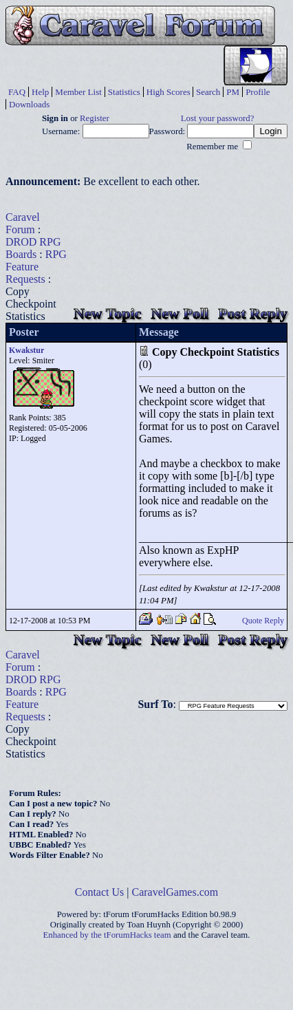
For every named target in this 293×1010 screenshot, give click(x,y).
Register (94, 118)
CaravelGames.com (175, 892)
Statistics (124, 92)
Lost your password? (217, 118)
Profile (258, 92)
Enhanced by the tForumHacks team (107, 935)
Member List (78, 92)
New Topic (107, 313)
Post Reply (252, 313)
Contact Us (99, 892)
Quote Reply (263, 620)
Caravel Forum (23, 223)
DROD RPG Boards (33, 248)
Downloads (29, 104)
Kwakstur (26, 350)
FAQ (16, 92)
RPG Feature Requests (36, 266)
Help (40, 92)
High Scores (168, 92)
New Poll (179, 313)
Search (208, 92)
